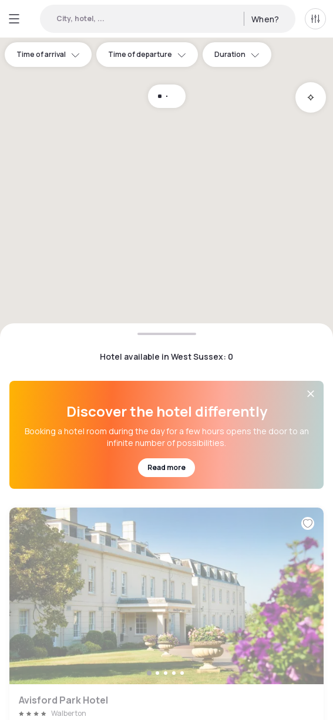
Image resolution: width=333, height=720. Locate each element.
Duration (237, 54)
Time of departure (147, 54)
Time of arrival (48, 54)
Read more (166, 467)
